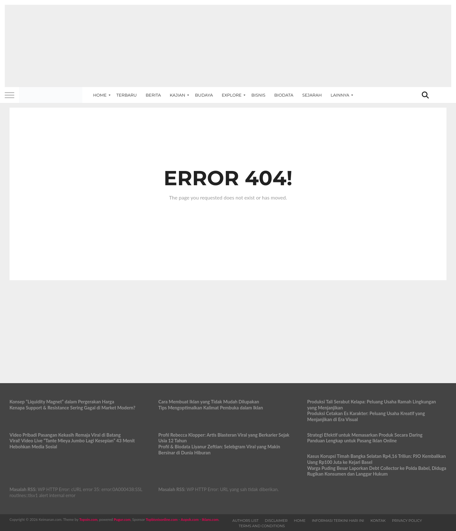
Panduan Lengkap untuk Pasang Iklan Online (352, 440)
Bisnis (258, 95)
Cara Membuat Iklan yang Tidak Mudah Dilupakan (208, 401)
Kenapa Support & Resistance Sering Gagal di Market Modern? (72, 407)
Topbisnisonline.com (162, 519)
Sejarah (312, 95)
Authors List (245, 520)
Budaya (204, 95)
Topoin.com (88, 519)
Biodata (283, 95)
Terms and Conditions (262, 526)
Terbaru (127, 95)
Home (100, 95)
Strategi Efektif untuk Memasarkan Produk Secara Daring (364, 435)
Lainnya (340, 95)
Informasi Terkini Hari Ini (338, 520)
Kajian (177, 95)
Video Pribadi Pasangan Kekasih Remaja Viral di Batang (65, 435)
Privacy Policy (407, 520)
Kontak (378, 520)
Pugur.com (122, 519)
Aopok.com (190, 519)
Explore (232, 95)
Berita (153, 95)
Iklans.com (210, 519)
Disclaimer (276, 520)
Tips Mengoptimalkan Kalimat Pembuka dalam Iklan (210, 407)
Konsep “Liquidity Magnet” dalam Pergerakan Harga (62, 401)
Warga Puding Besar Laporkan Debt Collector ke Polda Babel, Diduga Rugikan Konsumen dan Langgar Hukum (376, 471)
